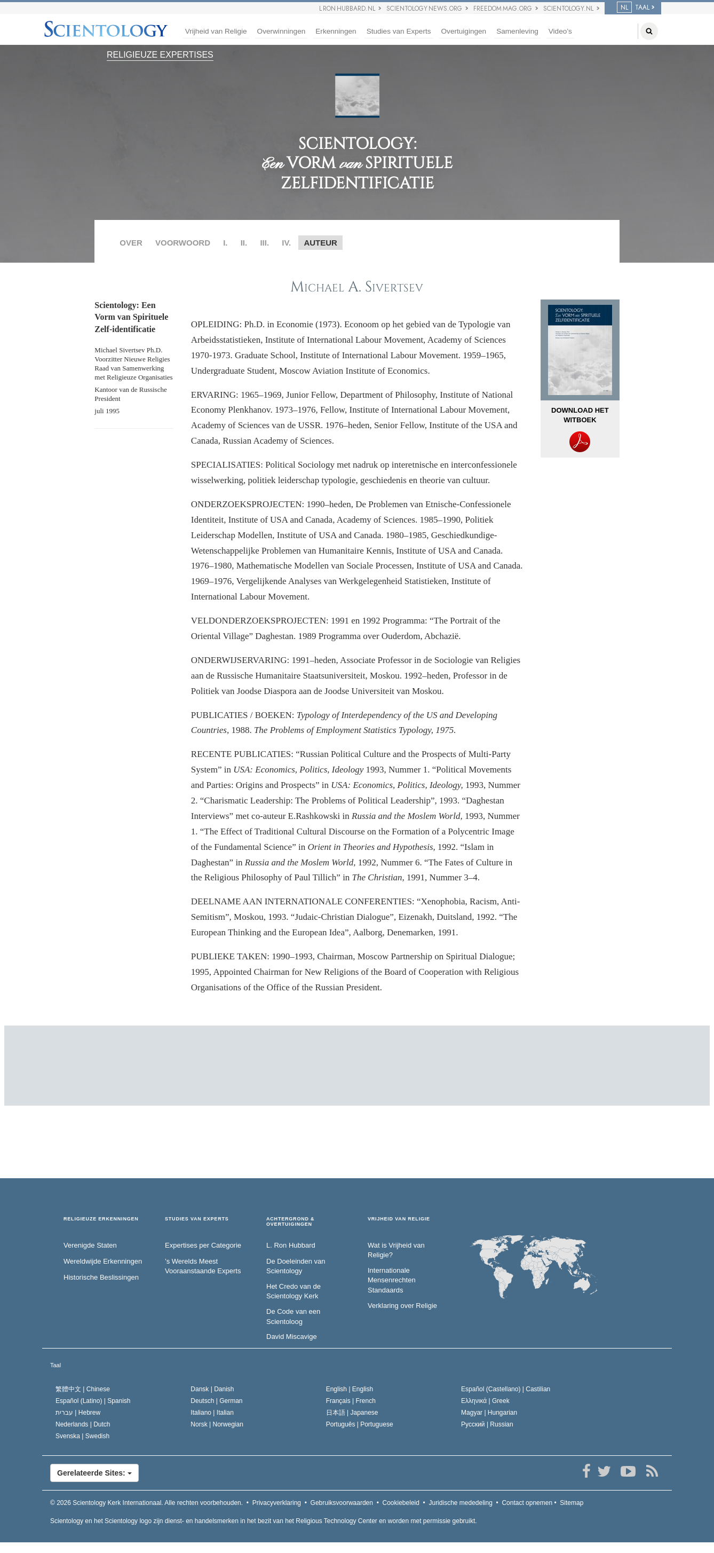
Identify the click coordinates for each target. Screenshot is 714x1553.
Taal (55, 1365)
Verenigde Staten (90, 1245)
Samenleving (517, 31)
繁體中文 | (82, 1389)
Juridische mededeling (460, 1503)
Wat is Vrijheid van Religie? (396, 1250)
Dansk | (212, 1389)
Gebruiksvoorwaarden (342, 1503)
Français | (351, 1401)
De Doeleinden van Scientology (296, 1266)
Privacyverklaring (276, 1503)
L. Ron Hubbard (290, 1245)
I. (225, 242)
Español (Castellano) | (505, 1389)
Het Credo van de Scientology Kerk (293, 1291)
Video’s (560, 31)
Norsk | (217, 1424)
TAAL (633, 7)
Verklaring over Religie (402, 1306)
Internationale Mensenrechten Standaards (392, 1280)
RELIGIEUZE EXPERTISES (160, 54)
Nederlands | (82, 1424)
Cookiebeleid (401, 1503)
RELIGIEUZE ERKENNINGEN (101, 1219)
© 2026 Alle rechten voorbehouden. (146, 1503)
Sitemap (571, 1503)
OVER (131, 242)
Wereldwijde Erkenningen (103, 1261)
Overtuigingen (464, 31)
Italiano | (212, 1412)
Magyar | (489, 1412)
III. (264, 242)
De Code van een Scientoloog (293, 1316)
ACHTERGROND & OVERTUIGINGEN (290, 1222)
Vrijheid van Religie (216, 31)
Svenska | (82, 1436)
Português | (359, 1424)
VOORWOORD (182, 242)
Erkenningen (335, 31)
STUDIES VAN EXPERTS (197, 1219)
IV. (286, 242)
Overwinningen (281, 31)
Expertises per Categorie (203, 1245)
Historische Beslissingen (101, 1277)
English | (350, 1389)
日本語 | (352, 1412)
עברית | (77, 1412)
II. (244, 242)
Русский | (487, 1424)
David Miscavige (291, 1337)
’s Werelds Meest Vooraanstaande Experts (203, 1266)
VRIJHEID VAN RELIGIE (399, 1219)
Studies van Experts (399, 31)
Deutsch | (216, 1401)
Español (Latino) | (93, 1401)
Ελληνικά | (485, 1401)
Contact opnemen (527, 1503)
